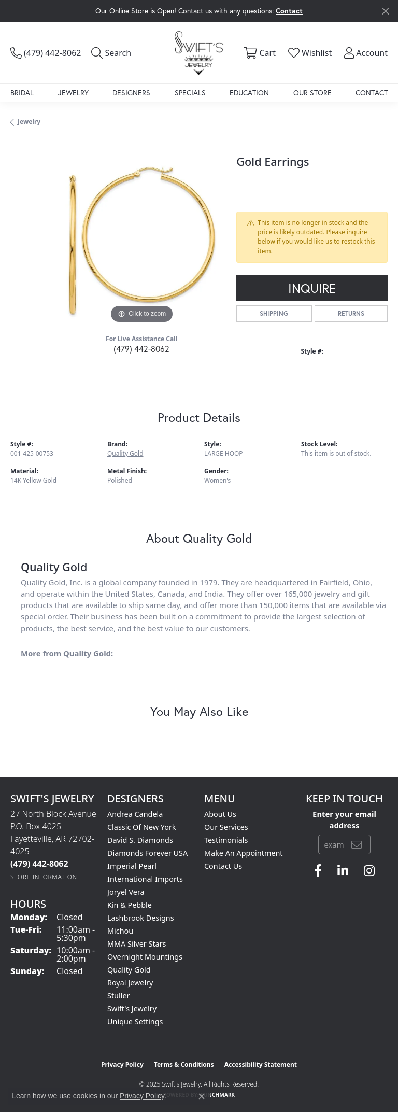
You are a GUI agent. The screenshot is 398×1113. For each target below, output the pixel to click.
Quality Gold (125, 453)
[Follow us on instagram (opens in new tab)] (369, 871)
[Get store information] (43, 876)
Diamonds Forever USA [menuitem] (147, 853)
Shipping (274, 313)
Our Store (312, 92)
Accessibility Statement (260, 1064)
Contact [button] (289, 11)
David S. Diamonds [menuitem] (140, 840)
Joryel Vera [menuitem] (126, 892)
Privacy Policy (122, 1064)
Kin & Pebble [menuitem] (129, 905)
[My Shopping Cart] (258, 53)
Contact (372, 92)
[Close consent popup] (201, 1096)
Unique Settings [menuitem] (135, 1021)
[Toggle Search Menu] (111, 53)
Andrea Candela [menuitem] (135, 814)
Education (249, 92)
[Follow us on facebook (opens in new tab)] (318, 871)
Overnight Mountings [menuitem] (144, 957)
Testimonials (226, 840)
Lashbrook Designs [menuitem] (140, 918)
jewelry (29, 121)
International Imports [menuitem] (145, 879)
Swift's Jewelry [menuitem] (132, 1008)
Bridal (22, 92)
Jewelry (73, 92)
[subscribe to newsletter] (356, 844)
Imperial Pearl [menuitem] (132, 866)
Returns (351, 313)
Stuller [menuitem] (118, 996)
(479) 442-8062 (141, 348)
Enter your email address (344, 819)
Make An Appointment (243, 853)
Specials (190, 92)
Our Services (226, 827)
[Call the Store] (39, 863)
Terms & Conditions (184, 1064)
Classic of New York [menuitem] (141, 827)
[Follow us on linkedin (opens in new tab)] (342, 871)
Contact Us (223, 866)
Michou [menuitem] (120, 931)
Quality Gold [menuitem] (129, 970)
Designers (131, 92)
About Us (220, 814)
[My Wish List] (309, 53)
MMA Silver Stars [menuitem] (136, 944)
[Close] (385, 11)
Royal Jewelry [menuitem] (130, 983)
